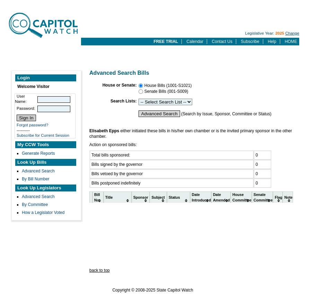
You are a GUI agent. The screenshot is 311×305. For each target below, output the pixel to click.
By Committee (35, 204)
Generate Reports (38, 153)
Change (292, 33)
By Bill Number (35, 179)
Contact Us (222, 41)
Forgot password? (32, 125)
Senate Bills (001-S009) (165, 91)
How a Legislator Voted (43, 212)
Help (272, 41)
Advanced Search (38, 171)
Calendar (195, 41)
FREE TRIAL (166, 41)
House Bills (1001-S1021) (167, 85)
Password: (26, 108)
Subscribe (250, 41)
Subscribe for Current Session (43, 135)
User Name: (21, 99)
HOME (291, 41)
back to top (99, 270)
